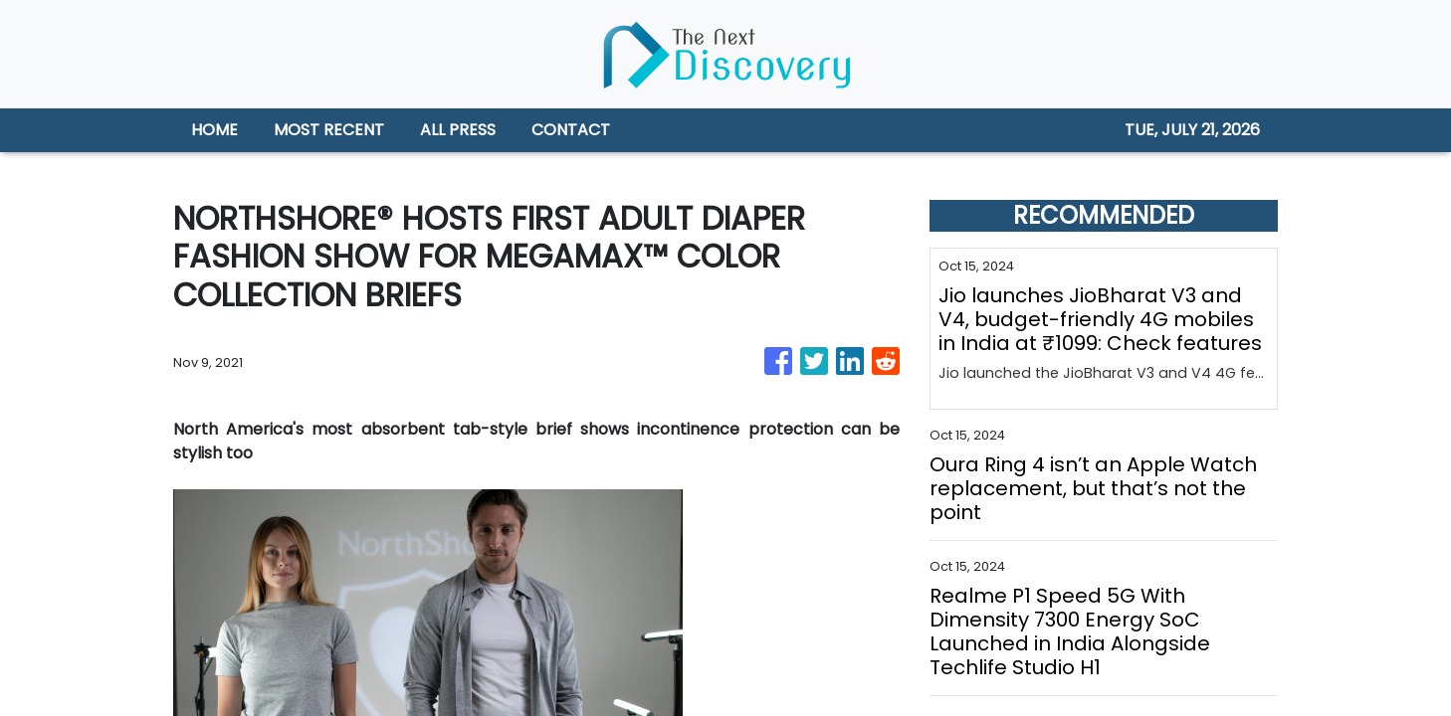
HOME (214, 129)
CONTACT (570, 129)
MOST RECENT (329, 129)
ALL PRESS (458, 129)
